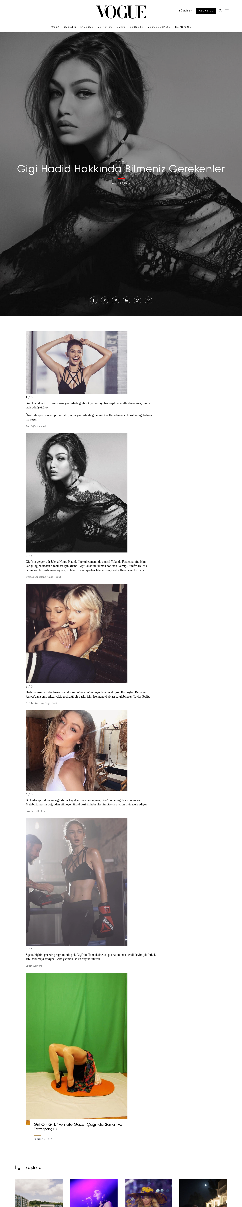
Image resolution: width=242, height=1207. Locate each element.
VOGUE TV (136, 27)
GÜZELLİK (70, 27)
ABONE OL (206, 11)
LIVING (121, 27)
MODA (55, 27)
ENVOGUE (86, 27)
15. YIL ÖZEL (183, 27)
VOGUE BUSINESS (159, 27)
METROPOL (105, 27)
